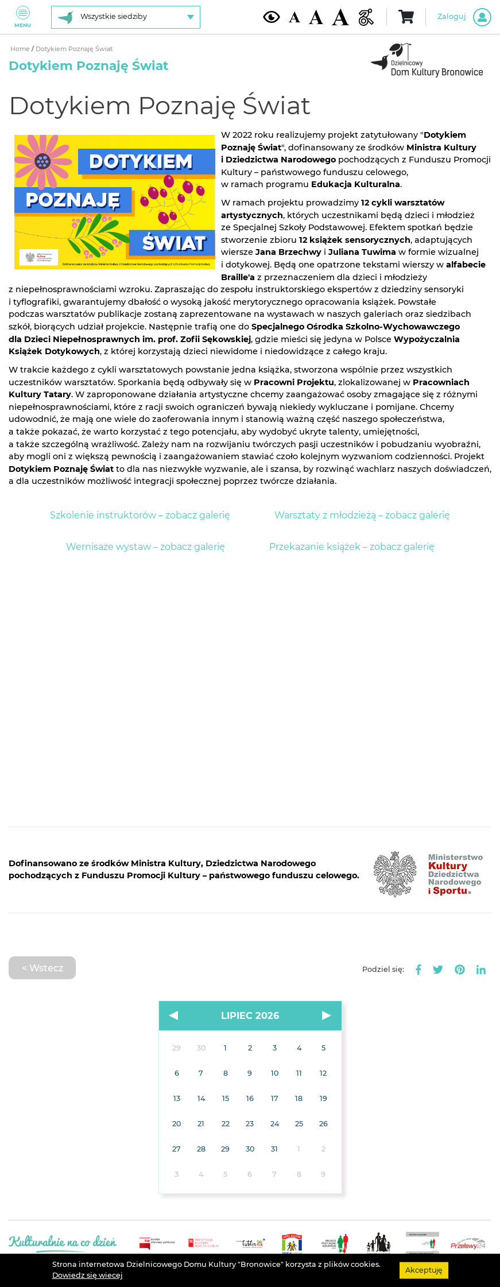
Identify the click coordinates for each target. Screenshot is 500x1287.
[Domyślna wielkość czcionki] (294, 16)
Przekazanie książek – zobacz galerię (352, 546)
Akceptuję (424, 1270)
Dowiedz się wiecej (87, 1275)
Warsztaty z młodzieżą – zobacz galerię (362, 515)
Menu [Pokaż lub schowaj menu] (22, 17)
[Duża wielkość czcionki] (340, 17)
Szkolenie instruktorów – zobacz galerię (140, 515)
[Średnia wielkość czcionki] (316, 17)
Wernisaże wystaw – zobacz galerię (145, 546)
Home (20, 49)
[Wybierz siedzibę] (125, 17)
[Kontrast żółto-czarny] (271, 16)
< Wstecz (42, 968)
